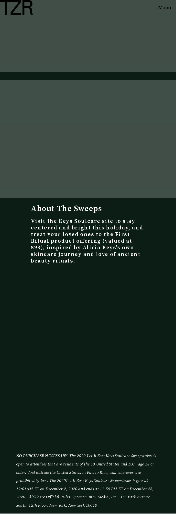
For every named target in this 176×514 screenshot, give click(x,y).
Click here (36, 497)
